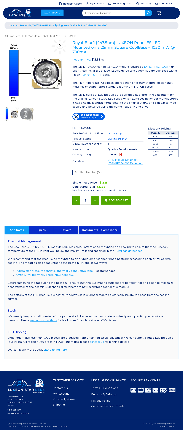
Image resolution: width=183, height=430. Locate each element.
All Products (52, 13)
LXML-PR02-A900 (156, 66)
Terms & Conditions (104, 388)
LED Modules (30, 36)
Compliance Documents (107, 406)
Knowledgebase (64, 399)
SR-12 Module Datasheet (123, 159)
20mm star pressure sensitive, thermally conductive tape (54, 270)
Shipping (59, 404)
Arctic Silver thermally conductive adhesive (45, 274)
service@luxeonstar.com (18, 413)
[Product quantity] (85, 200)
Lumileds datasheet (128, 250)
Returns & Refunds (104, 394)
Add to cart (118, 200)
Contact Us (60, 388)
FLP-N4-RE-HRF (91, 74)
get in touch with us (43, 320)
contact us (97, 341)
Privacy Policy (100, 400)
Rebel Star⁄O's (49, 36)
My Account (61, 393)
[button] (60, 45)
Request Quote (72, 3)
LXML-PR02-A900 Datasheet (125, 163)
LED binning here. (55, 349)
